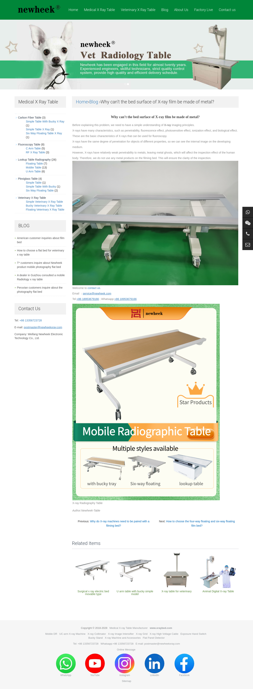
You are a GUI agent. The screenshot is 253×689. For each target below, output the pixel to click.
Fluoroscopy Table (29, 144)
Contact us (227, 10)
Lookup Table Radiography (34, 159)
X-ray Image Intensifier (121, 633)
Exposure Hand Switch (193, 633)
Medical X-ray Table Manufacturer (128, 627)
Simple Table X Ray (38, 129)
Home (73, 10)
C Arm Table (33, 148)
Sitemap (126, 681)
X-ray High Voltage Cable (164, 633)
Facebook (184, 665)
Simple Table (34, 182)
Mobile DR (51, 633)
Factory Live (203, 10)
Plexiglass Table (28, 178)
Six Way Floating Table (40, 190)
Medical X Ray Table (99, 10)
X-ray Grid (141, 633)
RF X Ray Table (35, 152)
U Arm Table (33, 171)
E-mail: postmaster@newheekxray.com (158, 643)
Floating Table (34, 163)
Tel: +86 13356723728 (85, 643)
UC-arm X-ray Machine (72, 633)
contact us (94, 288)
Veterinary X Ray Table (138, 10)
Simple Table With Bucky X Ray (45, 121)
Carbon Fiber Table (29, 117)
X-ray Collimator (96, 633)
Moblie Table (33, 167)
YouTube (95, 665)
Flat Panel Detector (154, 637)
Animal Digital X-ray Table (218, 591)
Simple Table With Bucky (41, 186)
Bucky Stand (95, 637)
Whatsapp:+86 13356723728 (117, 643)
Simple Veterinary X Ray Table (44, 201)
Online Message (126, 649)
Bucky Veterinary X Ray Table (44, 205)
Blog (164, 10)
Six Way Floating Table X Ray (44, 133)
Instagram (124, 665)
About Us (181, 10)
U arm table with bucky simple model (135, 593)
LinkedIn (154, 665)
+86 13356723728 (30, 320)
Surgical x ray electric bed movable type (93, 593)
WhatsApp (66, 665)
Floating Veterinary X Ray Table (45, 209)
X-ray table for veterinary (177, 591)
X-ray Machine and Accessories (123, 637)
